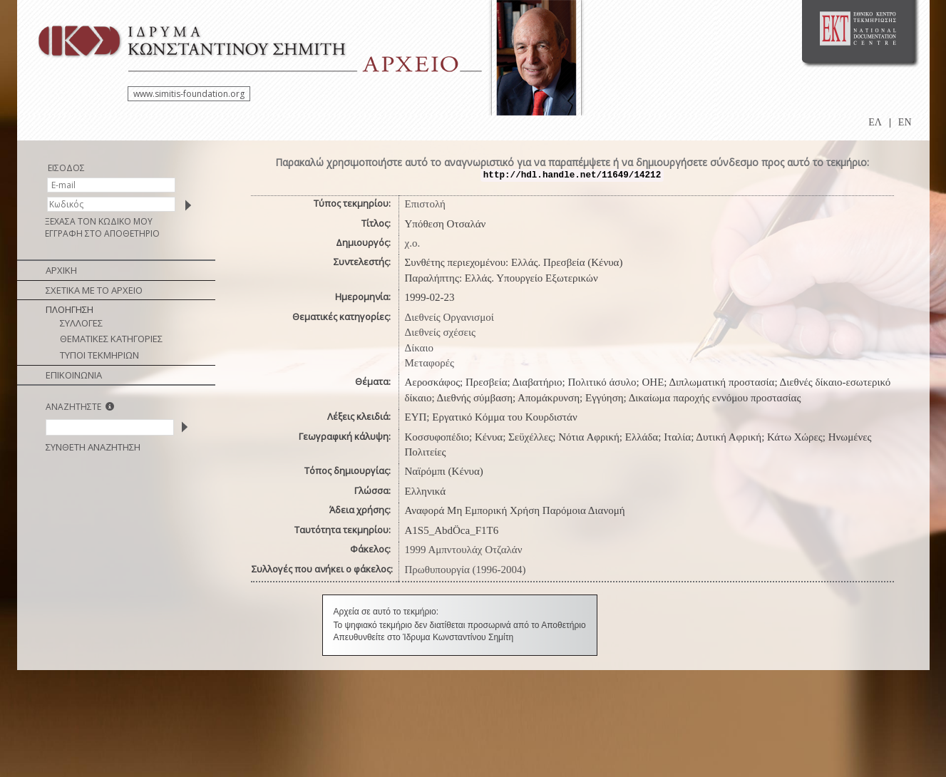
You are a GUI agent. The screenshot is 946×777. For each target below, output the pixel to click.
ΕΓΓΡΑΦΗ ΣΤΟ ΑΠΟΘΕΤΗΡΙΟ (102, 233)
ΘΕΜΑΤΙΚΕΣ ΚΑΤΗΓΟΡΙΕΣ (111, 338)
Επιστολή (425, 204)
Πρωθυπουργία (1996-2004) (465, 569)
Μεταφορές (429, 363)
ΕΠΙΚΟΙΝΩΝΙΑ (74, 375)
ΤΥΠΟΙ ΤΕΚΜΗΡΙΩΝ (99, 355)
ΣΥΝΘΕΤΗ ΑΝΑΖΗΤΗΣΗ (93, 447)
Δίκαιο (419, 348)
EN (905, 122)
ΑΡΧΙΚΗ (61, 270)
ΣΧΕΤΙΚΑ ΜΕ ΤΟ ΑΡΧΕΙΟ (94, 290)
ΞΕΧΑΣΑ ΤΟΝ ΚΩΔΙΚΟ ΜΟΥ (99, 221)
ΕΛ (875, 122)
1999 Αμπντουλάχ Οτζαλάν (464, 549)
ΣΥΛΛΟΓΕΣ (81, 323)
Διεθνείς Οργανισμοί (449, 317)
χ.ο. (413, 243)
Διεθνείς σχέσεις (440, 332)
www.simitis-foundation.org (189, 94)
